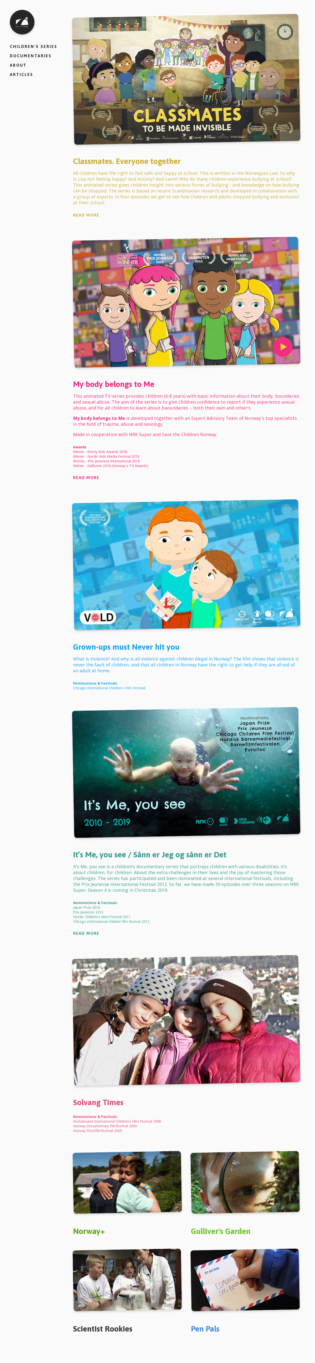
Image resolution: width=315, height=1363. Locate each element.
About (18, 65)
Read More (86, 215)
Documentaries (31, 56)
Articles (21, 74)
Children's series (33, 46)
